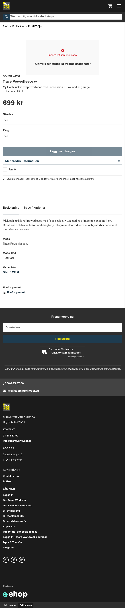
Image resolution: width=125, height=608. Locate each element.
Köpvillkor (9, 527)
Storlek (8, 114)
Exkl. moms (26, 605)
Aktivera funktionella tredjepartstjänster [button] (63, 64)
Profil (6, 26)
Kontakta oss (11, 476)
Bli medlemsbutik (13, 516)
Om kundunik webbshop (17, 506)
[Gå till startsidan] (6, 6)
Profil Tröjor (35, 26)
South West (11, 272)
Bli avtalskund (11, 511)
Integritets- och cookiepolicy (20, 532)
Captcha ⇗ (76, 357)
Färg (6, 130)
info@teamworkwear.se (23, 391)
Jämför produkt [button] (14, 292)
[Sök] (62, 17)
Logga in (8, 495)
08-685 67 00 (15, 383)
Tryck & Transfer (12, 542)
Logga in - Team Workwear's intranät (25, 537)
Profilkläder (18, 26)
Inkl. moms (10, 605)
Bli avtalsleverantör (14, 521)
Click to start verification (66, 353)
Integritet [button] (8, 548)
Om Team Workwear (15, 500)
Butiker (7, 481)
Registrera (62, 339)
